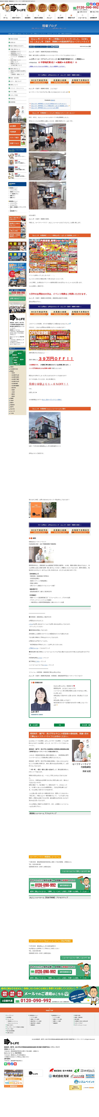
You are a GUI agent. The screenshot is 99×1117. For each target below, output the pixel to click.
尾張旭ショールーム (13, 1021)
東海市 (13, 396)
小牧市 (13, 392)
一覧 (59, 725)
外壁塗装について (16, 51)
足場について (14, 62)
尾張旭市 (12, 404)
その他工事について (16, 65)
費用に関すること (15, 68)
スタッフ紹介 (18, 137)
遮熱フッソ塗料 (57, 1021)
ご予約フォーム (33, 648)
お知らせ (31, 46)
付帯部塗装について (16, 55)
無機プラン (12, 195)
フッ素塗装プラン (14, 193)
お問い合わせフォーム (17, 298)
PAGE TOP (49, 1010)
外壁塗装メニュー (34, 1015)
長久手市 (12, 409)
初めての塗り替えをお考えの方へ (18, 218)
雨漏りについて (15, 63)
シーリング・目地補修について (18, 57)
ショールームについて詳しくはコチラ (75, 871)
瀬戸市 (12, 406)
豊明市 (13, 394)
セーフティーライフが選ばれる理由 (18, 230)
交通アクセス (18, 143)
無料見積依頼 (64, 885)
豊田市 (12, 402)
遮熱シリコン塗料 (57, 1019)
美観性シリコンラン (15, 191)
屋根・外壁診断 (78, 1017)
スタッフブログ (78, 1023)
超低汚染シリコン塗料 (36, 1021)
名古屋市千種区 (15, 379)
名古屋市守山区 (15, 375)
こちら (31, 624)
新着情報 (56, 46)
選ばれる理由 (38, 18)
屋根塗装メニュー (56, 1015)
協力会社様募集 (10, 1031)
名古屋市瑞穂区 (15, 385)
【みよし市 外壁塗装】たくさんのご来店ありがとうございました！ (49, 103)
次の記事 (35, 725)
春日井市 (14, 387)
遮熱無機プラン (13, 211)
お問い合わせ (83, 12)
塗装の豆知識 (14, 39)
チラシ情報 (50, 46)
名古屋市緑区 (15, 383)
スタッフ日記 (14, 95)
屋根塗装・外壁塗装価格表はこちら (18, 235)
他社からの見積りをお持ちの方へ (18, 71)
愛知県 (12, 371)
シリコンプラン (13, 190)
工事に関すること (15, 49)
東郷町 (12, 398)
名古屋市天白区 (15, 381)
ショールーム (82, 18)
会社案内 (27, 18)
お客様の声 (93, 18)
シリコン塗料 (34, 1017)
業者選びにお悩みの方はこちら (18, 224)
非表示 (53, 100)
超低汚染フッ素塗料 (35, 1023)
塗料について (14, 84)
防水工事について (16, 60)
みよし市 (12, 411)
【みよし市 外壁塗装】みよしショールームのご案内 (45, 108)
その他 (12, 413)
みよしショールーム (13, 1023)
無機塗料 (33, 1025)
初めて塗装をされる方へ (17, 46)
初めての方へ (16, 18)
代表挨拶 (18, 131)
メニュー (49, 18)
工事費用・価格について (17, 74)
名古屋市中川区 (14, 369)
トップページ (10, 1015)
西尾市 (12, 367)
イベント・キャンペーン (41, 46)
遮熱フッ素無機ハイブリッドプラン (18, 208)
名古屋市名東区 (15, 377)
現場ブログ (71, 18)
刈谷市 (13, 373)
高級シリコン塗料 (35, 1019)
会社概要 (18, 126)
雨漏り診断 (77, 1015)
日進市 (12, 400)
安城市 (13, 390)
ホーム (5, 18)
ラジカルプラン (13, 205)
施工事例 (60, 18)
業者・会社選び (14, 78)
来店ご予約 (95, 12)
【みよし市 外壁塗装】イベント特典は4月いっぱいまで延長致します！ (50, 105)
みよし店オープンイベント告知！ (52, 399)
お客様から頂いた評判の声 (81, 1021)
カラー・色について (15, 81)
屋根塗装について (16, 53)
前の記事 (84, 725)
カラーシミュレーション (81, 1025)
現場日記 (12, 98)
